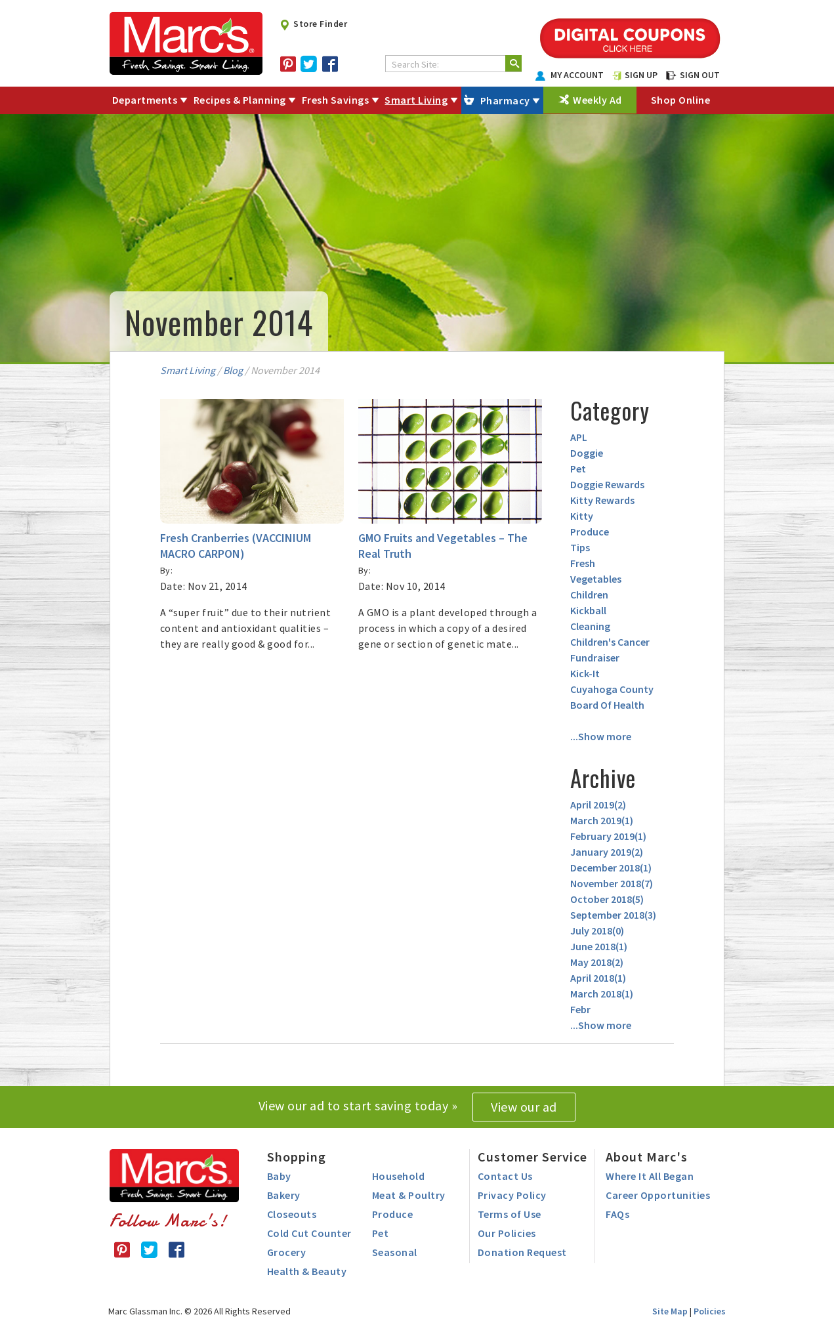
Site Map (670, 1311)
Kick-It (585, 673)
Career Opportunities (658, 1195)
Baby (279, 1176)
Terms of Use (509, 1214)
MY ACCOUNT (569, 75)
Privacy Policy (512, 1195)
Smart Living (416, 99)
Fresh (582, 563)
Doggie (586, 452)
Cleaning (590, 626)
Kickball (588, 610)
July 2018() (597, 930)
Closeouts (292, 1214)
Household (398, 1176)
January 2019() (606, 851)
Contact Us (505, 1176)
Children (589, 594)
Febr (580, 1009)
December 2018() (611, 867)
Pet (578, 468)
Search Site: (415, 64)
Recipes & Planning (240, 99)
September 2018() (613, 914)
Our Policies (507, 1233)
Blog (233, 370)
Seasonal (394, 1252)
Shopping (296, 1156)
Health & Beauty (307, 1271)
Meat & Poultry (409, 1195)
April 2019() (598, 804)
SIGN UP (635, 75)
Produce (589, 531)
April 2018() (598, 977)
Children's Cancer (610, 641)
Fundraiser (594, 657)
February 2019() (608, 836)
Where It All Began (650, 1176)
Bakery (284, 1195)
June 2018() (598, 946)
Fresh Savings (335, 99)
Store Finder (313, 24)
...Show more (600, 736)
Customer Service (532, 1156)
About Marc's (647, 1156)
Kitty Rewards (602, 500)
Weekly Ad (597, 99)
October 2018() (607, 899)
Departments (145, 99)
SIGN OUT (693, 75)
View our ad (524, 1107)
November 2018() (611, 883)
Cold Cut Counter (309, 1233)
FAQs (617, 1214)
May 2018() (596, 962)
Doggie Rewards (607, 484)
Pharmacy (505, 100)
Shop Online (681, 99)
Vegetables (595, 578)
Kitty (581, 515)
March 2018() (601, 993)
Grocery (286, 1252)
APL (578, 437)
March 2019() (601, 820)
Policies (710, 1311)
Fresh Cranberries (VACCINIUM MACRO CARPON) (235, 545)
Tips (580, 547)
